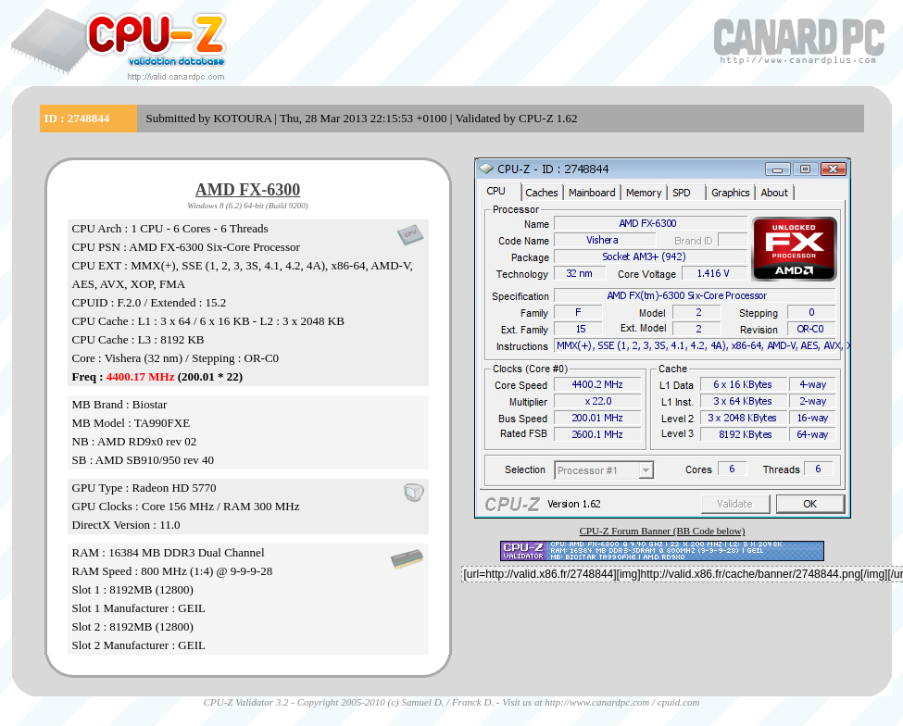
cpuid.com (679, 701)
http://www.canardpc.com (597, 701)
